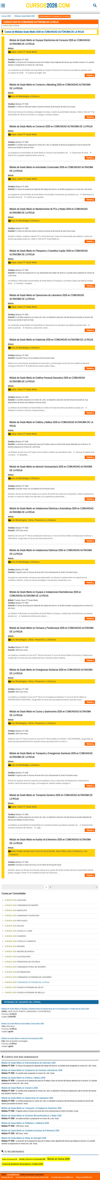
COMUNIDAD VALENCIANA (22, 916)
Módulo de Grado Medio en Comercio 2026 (19, 1087)
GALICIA (14, 926)
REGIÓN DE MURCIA (19, 952)
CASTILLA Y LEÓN (18, 931)
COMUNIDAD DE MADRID (21, 905)
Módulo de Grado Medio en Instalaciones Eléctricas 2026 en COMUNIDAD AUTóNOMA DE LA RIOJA (50, 552)
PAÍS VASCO (16, 921)
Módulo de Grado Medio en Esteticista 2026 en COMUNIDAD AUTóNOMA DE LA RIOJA (51, 339)
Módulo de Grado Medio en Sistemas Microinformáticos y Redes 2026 (31, 1115)
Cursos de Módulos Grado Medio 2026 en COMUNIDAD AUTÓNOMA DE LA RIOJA (44, 32)
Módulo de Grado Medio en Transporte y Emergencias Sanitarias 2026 (31, 1108)
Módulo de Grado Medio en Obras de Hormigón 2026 (23, 1138)
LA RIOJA (10, 25)
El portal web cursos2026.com (62, 1177)
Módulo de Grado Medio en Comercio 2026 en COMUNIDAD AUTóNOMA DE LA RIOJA (51, 126)
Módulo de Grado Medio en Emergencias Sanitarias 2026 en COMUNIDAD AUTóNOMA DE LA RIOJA (50, 671)
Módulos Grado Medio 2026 (24, 16)
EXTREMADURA (18, 972)
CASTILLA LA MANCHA (20, 941)
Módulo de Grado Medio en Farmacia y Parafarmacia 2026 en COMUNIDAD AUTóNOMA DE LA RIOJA (51, 629)
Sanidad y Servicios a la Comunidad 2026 (32, 1159)
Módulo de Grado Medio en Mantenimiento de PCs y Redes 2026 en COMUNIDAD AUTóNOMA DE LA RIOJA (48, 210)
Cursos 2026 (6, 16)
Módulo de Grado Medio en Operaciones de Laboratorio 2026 (27, 1097)
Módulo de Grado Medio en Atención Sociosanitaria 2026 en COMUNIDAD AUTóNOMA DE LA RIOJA (50, 468)
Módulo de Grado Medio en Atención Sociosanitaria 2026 (22, 1038)
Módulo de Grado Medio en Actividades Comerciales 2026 (22, 1023)
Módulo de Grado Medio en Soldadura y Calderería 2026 (25, 1123)
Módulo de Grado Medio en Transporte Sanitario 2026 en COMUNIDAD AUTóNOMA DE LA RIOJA (51, 796)
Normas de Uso (7, 1177)
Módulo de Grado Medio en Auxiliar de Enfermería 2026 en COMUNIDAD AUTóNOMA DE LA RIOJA (50, 841)
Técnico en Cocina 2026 (58, 1158)
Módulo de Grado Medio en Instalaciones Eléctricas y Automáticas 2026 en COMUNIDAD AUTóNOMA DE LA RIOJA (51, 510)
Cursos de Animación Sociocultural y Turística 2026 (22, 1163)
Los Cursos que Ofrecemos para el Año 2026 (32, 1177)
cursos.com (48, 5)
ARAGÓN (15, 946)
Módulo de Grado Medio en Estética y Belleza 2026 (23, 1077)
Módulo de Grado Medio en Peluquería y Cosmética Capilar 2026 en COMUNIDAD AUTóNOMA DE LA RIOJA (48, 252)
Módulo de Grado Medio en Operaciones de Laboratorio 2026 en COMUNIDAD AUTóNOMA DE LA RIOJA (46, 297)
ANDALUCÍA (16, 910)
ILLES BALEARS (17, 957)
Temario (90, 75)
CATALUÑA (15, 900)
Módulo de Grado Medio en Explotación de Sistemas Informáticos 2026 (31, 1070)
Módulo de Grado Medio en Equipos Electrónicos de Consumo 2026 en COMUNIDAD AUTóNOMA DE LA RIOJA (49, 42)
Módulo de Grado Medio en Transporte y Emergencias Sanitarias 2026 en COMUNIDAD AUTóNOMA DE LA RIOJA (51, 755)
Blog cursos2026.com (84, 1177)
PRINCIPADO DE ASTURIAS (22, 962)
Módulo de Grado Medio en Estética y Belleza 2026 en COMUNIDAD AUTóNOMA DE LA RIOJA (51, 424)
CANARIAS (15, 936)
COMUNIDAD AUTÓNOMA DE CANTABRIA (28, 977)
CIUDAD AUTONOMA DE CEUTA (24, 987)
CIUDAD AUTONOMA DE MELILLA (25, 993)
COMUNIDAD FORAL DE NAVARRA (25, 967)
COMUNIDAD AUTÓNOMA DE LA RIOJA (27, 982)
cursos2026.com (13, 1174)
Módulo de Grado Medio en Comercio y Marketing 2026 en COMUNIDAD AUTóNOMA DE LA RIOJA (50, 86)
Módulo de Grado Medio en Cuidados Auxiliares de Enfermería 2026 (30, 1130)
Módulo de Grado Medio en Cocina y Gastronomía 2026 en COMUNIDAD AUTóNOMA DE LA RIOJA (50, 713)
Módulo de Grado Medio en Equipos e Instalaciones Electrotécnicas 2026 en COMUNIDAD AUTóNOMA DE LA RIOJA (45, 593)
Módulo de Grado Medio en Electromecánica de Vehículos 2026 (28, 1062)
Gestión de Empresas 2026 (9, 1159)
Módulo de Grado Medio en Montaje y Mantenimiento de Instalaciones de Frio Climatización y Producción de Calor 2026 (45, 1008)
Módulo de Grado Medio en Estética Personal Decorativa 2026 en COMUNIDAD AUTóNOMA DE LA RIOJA (47, 379)
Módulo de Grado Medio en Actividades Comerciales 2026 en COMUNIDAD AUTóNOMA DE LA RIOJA (51, 169)
